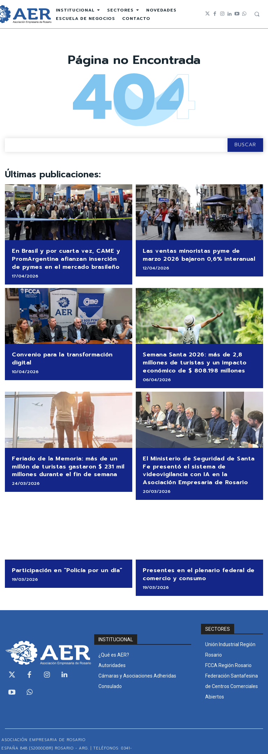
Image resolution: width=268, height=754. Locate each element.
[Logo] (44, 639)
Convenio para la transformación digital (68, 350)
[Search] (245, 145)
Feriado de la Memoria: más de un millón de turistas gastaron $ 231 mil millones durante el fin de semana (63, 458)
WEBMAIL (256, 743)
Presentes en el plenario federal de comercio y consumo (194, 562)
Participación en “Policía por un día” (62, 558)
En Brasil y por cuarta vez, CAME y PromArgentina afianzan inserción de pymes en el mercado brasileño (64, 257)
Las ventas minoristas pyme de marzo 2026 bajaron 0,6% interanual (196, 254)
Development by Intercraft (208, 743)
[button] (256, 14)
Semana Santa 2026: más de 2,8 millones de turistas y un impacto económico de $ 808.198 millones (190, 357)
